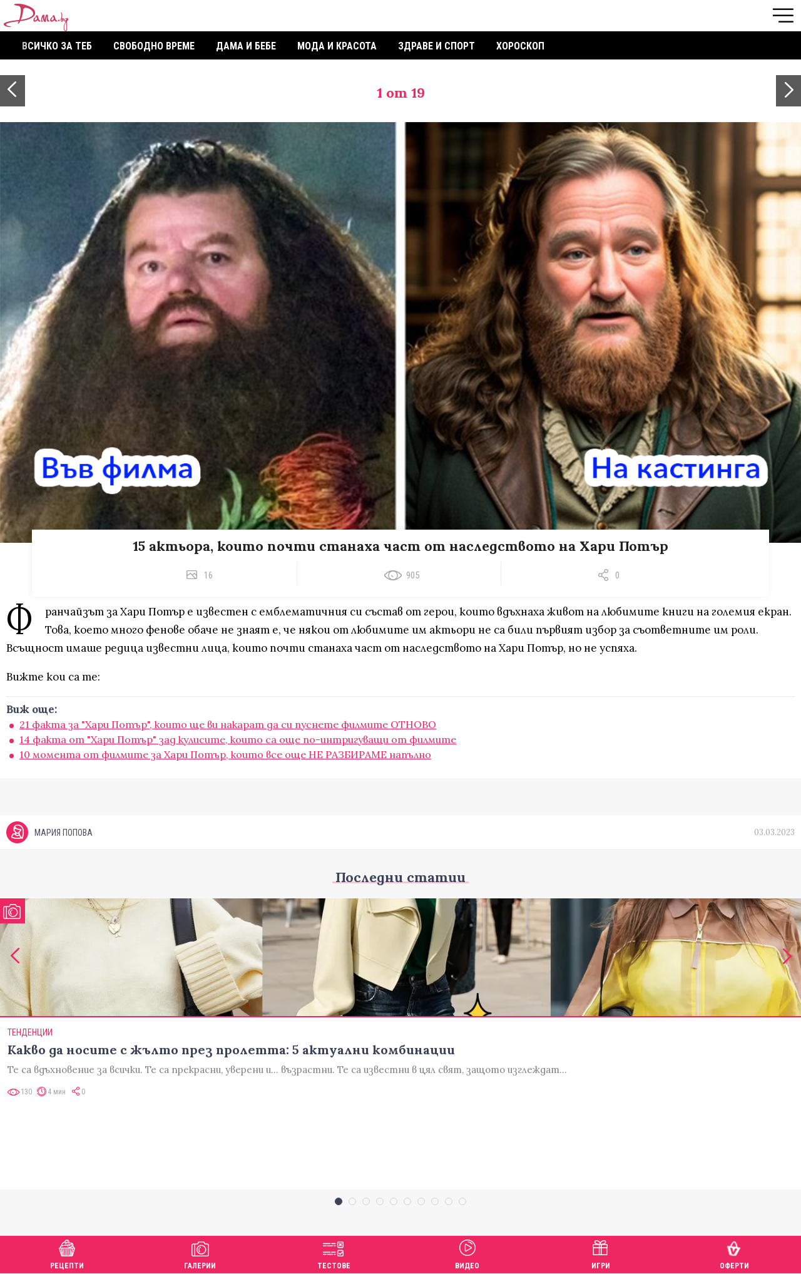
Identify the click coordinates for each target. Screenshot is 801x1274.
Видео (467, 1253)
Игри (601, 1253)
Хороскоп (520, 46)
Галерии (200, 1253)
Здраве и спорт (436, 46)
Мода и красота (337, 46)
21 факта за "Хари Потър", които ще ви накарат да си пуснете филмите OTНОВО (227, 724)
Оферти (734, 1253)
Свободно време (154, 46)
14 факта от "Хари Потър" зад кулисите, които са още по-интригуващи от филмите (237, 739)
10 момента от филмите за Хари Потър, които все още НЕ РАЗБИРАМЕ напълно (225, 754)
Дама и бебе (246, 46)
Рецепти (67, 1253)
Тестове (333, 1253)
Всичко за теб (57, 46)
